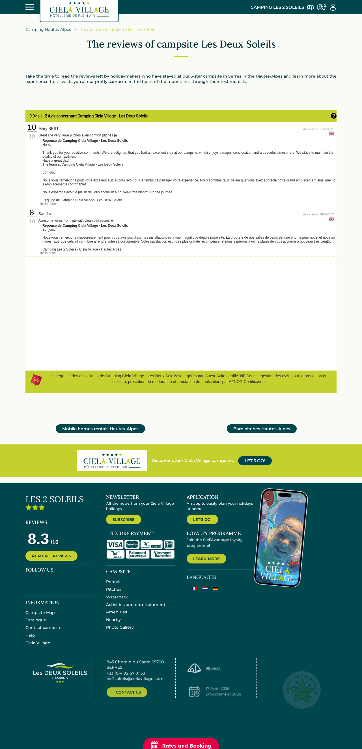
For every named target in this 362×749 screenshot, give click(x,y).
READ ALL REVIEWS (51, 560)
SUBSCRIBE (124, 530)
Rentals (113, 594)
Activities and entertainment (135, 617)
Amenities (116, 624)
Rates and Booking (181, 735)
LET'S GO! (255, 460)
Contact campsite (43, 626)
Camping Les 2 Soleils (277, 7)
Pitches (113, 602)
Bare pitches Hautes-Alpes (261, 428)
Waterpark (117, 609)
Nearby (113, 632)
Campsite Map (40, 611)
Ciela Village (37, 642)
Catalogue (35, 619)
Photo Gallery (120, 640)
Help (30, 634)
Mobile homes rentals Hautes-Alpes (100, 428)
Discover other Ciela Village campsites (193, 460)
